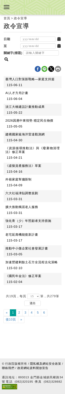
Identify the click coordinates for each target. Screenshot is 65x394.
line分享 (44, 69)
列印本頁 (58, 69)
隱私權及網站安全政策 (45, 363)
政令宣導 (20, 18)
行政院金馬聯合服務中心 (32, 7)
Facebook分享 (38, 69)
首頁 (7, 18)
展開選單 (6, 7)
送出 (33, 303)
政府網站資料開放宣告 (32, 368)
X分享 (51, 69)
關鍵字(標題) (13, 53)
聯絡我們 (8, 368)
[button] (59, 39)
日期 (7, 39)
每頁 (23, 296)
